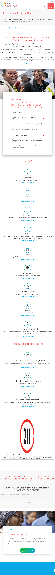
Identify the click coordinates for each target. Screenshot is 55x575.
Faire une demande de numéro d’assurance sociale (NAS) (26, 118)
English (47, 1)
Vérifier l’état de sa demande (20, 135)
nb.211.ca (15, 458)
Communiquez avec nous (38, 1)
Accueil (3, 28)
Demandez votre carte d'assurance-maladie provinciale (27, 124)
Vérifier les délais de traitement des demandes (24, 129)
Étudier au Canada (17, 112)
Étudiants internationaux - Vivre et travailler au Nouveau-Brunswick (27, 140)
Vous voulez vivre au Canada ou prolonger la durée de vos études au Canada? (27, 146)
